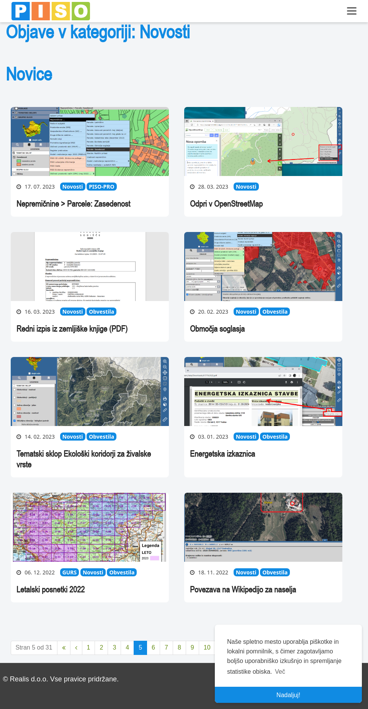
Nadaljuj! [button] (288, 695)
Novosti (72, 186)
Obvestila (101, 311)
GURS (69, 572)
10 (207, 647)
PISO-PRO (101, 186)
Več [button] (280, 671)
